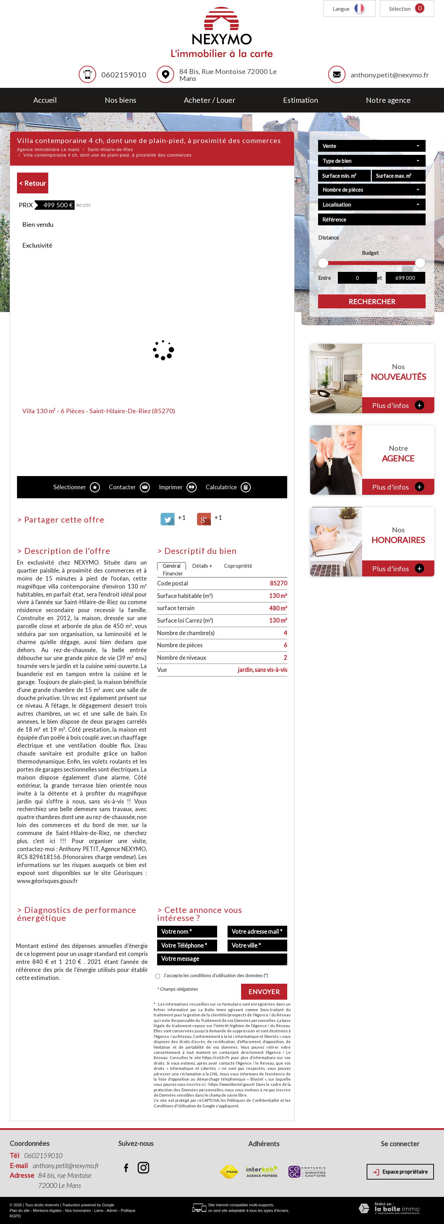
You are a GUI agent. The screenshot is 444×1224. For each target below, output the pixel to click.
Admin (111, 1210)
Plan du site (19, 1210)
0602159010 (123, 74)
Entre (324, 278)
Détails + (202, 566)
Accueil (45, 100)
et (379, 278)
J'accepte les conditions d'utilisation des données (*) (215, 975)
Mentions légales (47, 1210)
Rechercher (372, 301)
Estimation (300, 100)
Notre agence (388, 100)
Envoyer (264, 992)
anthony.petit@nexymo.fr (390, 74)
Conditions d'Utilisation (175, 1106)
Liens (98, 1210)
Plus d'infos (398, 405)
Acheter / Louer (210, 100)
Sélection (400, 9)
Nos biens (120, 100)
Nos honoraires (78, 1210)
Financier (173, 573)
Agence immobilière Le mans (48, 149)
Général (171, 566)
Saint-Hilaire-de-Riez (111, 149)
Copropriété (238, 566)
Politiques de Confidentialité (253, 1100)
